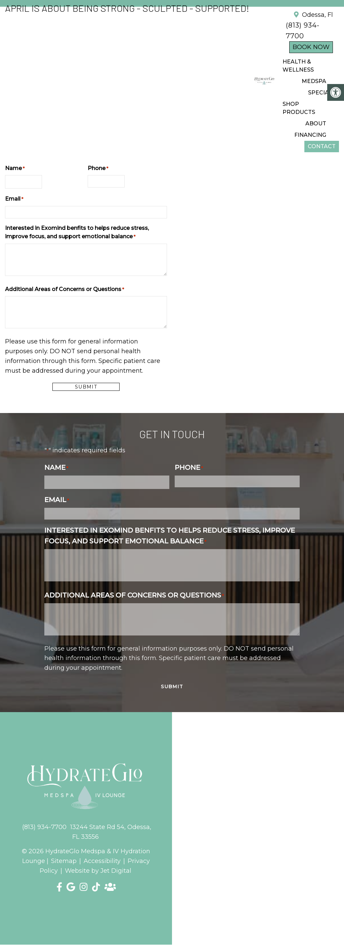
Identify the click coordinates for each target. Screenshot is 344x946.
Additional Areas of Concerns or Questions (64, 289)
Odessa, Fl (316, 14)
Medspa (314, 81)
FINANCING (310, 135)
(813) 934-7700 (44, 827)
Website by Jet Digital (98, 870)
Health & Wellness (298, 65)
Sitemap (64, 861)
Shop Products (299, 108)
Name (15, 168)
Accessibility (102, 861)
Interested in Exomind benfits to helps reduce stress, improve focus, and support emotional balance (77, 232)
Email (14, 199)
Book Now (311, 47)
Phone (98, 168)
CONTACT (322, 146)
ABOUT (315, 123)
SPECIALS (322, 92)
